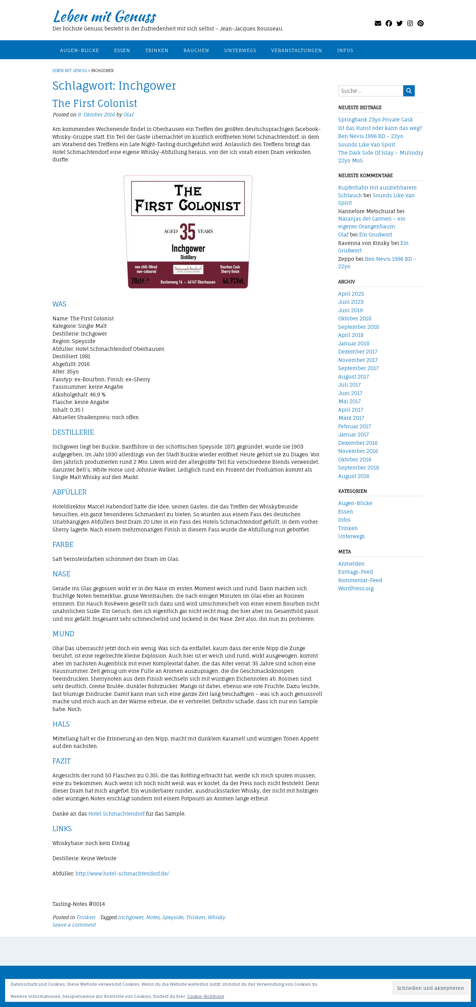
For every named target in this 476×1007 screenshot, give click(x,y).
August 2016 (353, 476)
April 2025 (351, 294)
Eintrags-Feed (355, 572)
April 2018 (351, 335)
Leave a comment (73, 925)
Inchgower (130, 917)
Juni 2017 (350, 393)
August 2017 (353, 376)
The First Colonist (94, 103)
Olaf (128, 114)
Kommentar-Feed (360, 580)
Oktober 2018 (354, 318)
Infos (345, 50)
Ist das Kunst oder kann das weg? (380, 128)
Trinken (157, 50)
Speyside (172, 917)
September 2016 (358, 467)
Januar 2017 (353, 434)
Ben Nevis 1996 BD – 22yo (370, 136)
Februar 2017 (354, 426)
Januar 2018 (353, 343)
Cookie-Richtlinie (205, 996)
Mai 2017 (349, 401)
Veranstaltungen (296, 50)
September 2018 (358, 327)
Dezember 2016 (358, 443)
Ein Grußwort (375, 234)
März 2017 (351, 418)
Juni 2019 (350, 310)
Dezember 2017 (357, 351)
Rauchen (196, 50)
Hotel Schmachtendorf (116, 813)
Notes (152, 917)
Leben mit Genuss (103, 16)
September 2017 (358, 368)
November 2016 (358, 451)
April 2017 (350, 410)
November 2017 (358, 360)
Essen (122, 50)
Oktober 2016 (354, 459)
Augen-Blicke (79, 50)
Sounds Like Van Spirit (366, 144)
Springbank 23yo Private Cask (375, 119)
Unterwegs (240, 50)
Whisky (216, 917)
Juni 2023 (351, 302)
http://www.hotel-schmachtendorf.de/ (122, 873)
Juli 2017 (349, 385)
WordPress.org (355, 588)
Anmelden (351, 563)
